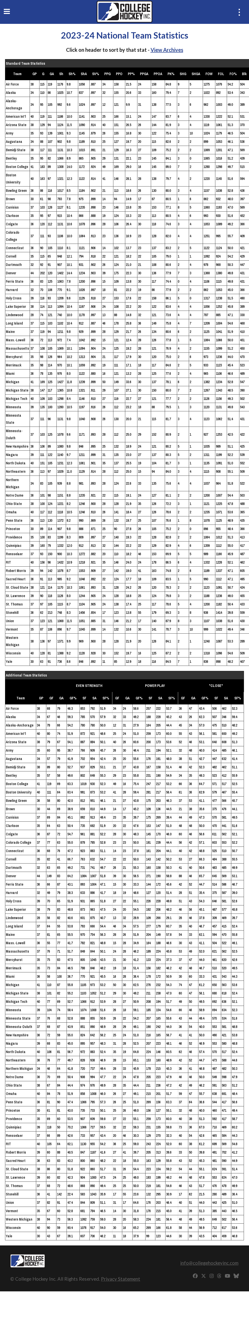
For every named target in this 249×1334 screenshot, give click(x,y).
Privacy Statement (120, 1279)
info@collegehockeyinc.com (209, 1263)
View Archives (167, 50)
